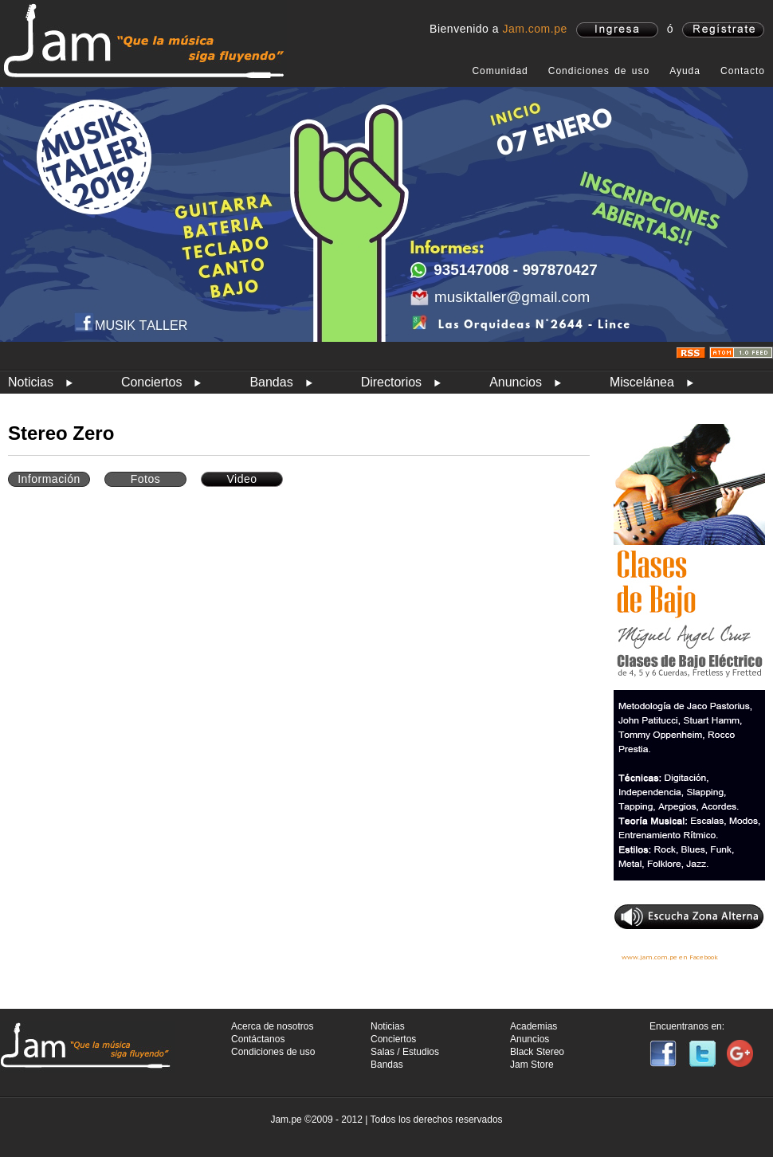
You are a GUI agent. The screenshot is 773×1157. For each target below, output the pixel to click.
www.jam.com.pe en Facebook (670, 957)
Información (49, 479)
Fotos (146, 479)
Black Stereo (537, 1051)
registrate (723, 29)
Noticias (30, 382)
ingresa (617, 29)
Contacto (742, 70)
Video (241, 479)
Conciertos (151, 382)
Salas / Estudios (405, 1051)
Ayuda (684, 70)
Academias (533, 1026)
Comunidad (500, 70)
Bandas (270, 382)
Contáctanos (257, 1039)
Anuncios (515, 382)
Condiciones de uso (598, 70)
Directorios (391, 382)
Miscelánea (642, 382)
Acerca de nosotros (272, 1026)
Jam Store (532, 1064)
